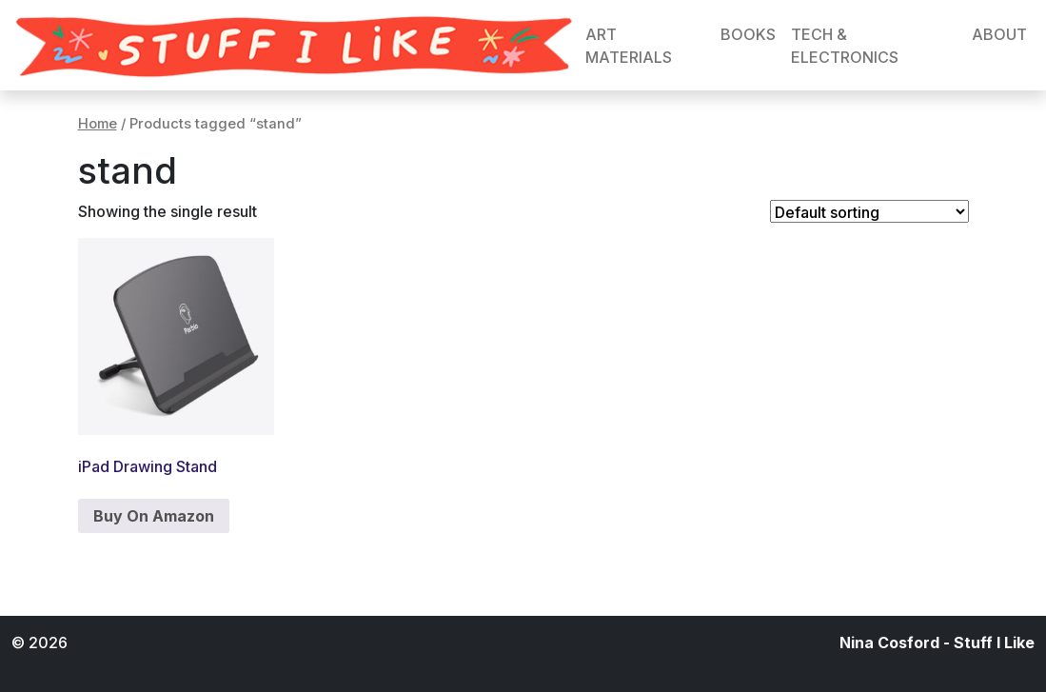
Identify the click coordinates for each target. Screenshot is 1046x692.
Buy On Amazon (153, 515)
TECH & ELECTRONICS (844, 46)
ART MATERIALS (628, 46)
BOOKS (748, 34)
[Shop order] (869, 211)
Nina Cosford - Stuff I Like (937, 642)
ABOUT (999, 34)
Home (97, 123)
